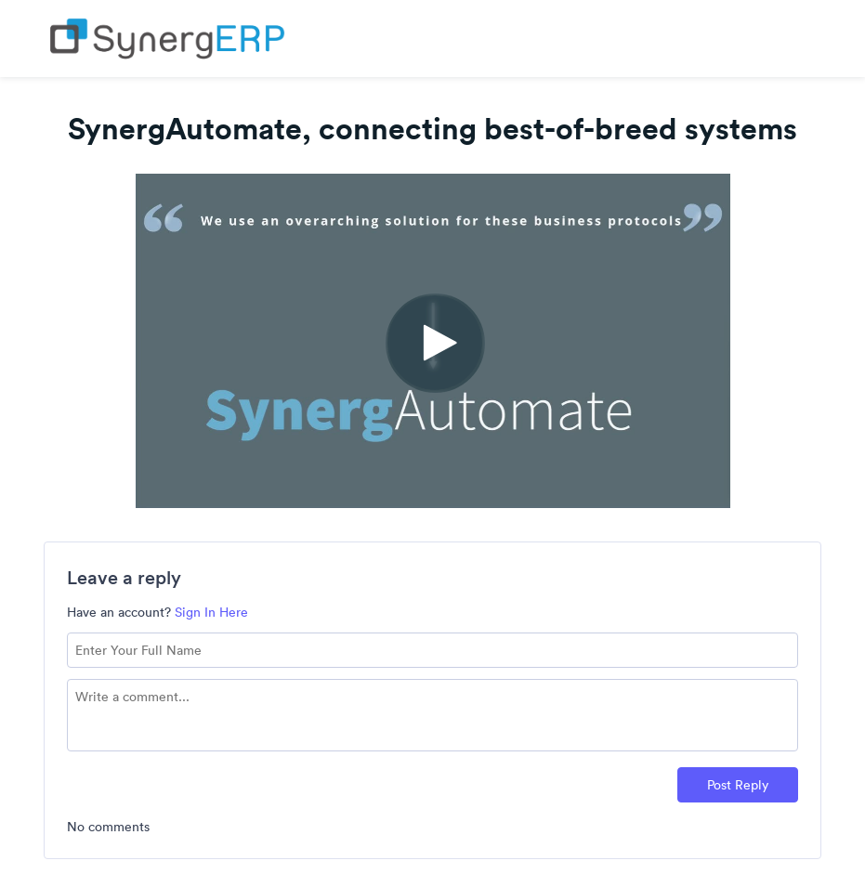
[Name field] (433, 650)
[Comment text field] (433, 715)
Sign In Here (211, 612)
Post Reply (737, 784)
